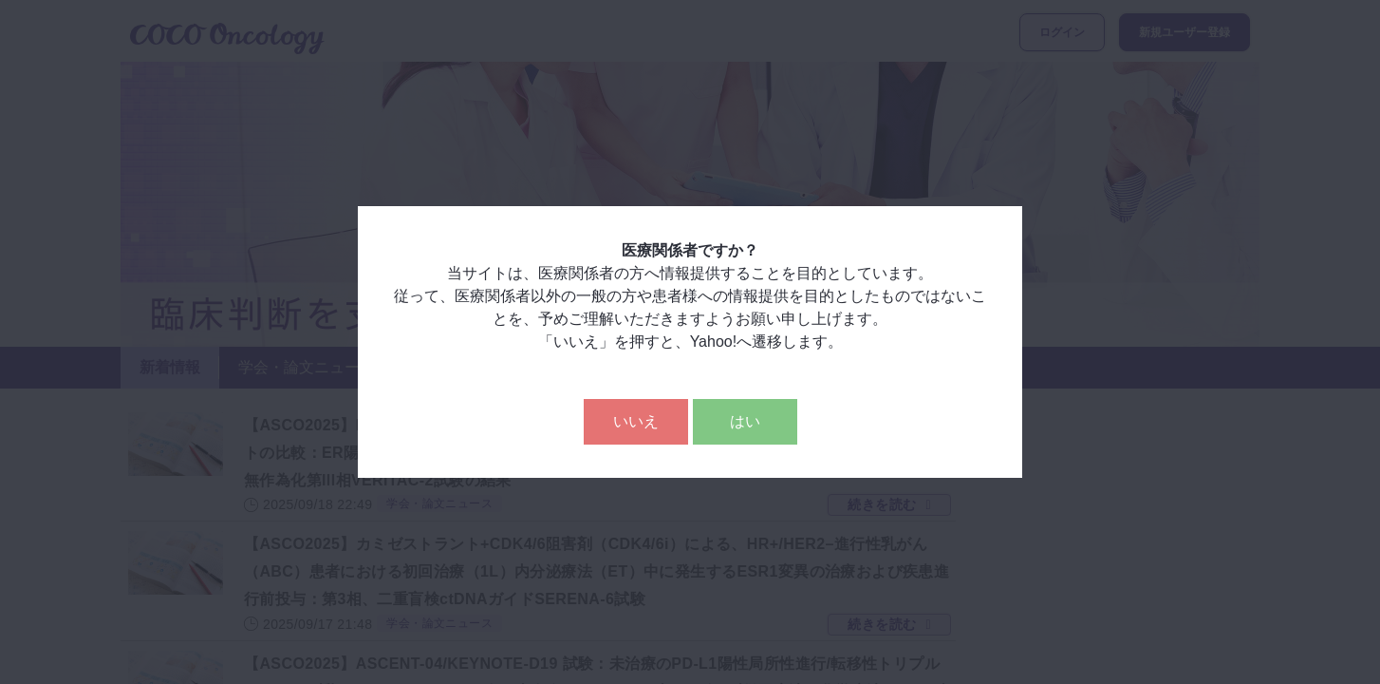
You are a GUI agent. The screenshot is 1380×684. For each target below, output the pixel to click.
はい (745, 421)
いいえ (636, 421)
